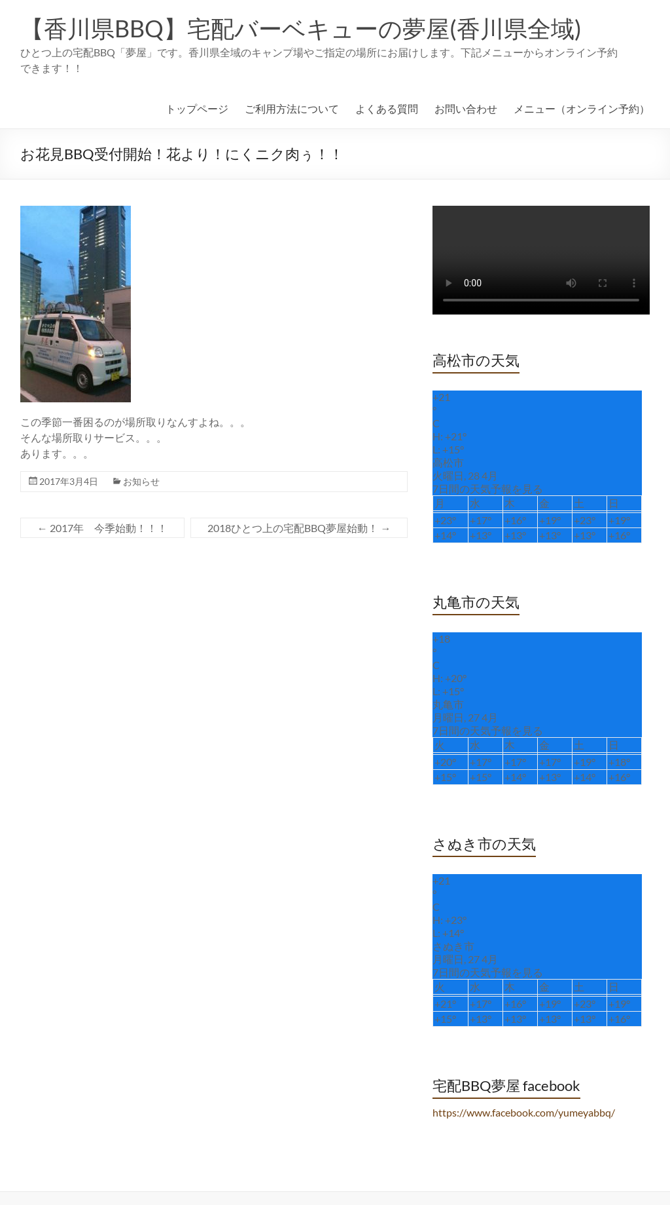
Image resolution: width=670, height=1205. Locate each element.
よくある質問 (386, 108)
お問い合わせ (465, 108)
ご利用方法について (292, 108)
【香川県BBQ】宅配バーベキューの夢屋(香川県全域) (301, 28)
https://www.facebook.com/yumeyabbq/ (523, 1112)
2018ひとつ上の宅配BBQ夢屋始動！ (299, 528)
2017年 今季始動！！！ (102, 528)
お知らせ (141, 481)
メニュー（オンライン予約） (582, 108)
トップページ (197, 108)
